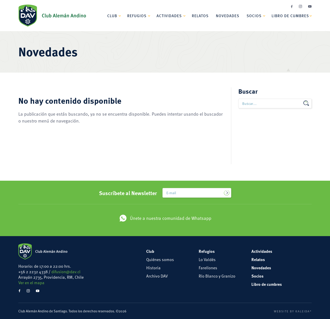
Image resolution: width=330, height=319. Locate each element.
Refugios (136, 15)
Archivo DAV (157, 276)
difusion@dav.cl (65, 271)
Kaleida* (303, 311)
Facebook (292, 6)
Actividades (169, 15)
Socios (254, 15)
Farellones (208, 267)
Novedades (227, 15)
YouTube (310, 6)
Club (112, 15)
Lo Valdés (207, 259)
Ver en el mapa (31, 282)
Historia (153, 267)
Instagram (300, 6)
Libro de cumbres (290, 15)
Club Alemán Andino (52, 16)
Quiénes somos (160, 259)
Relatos (200, 15)
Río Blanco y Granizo (217, 276)
